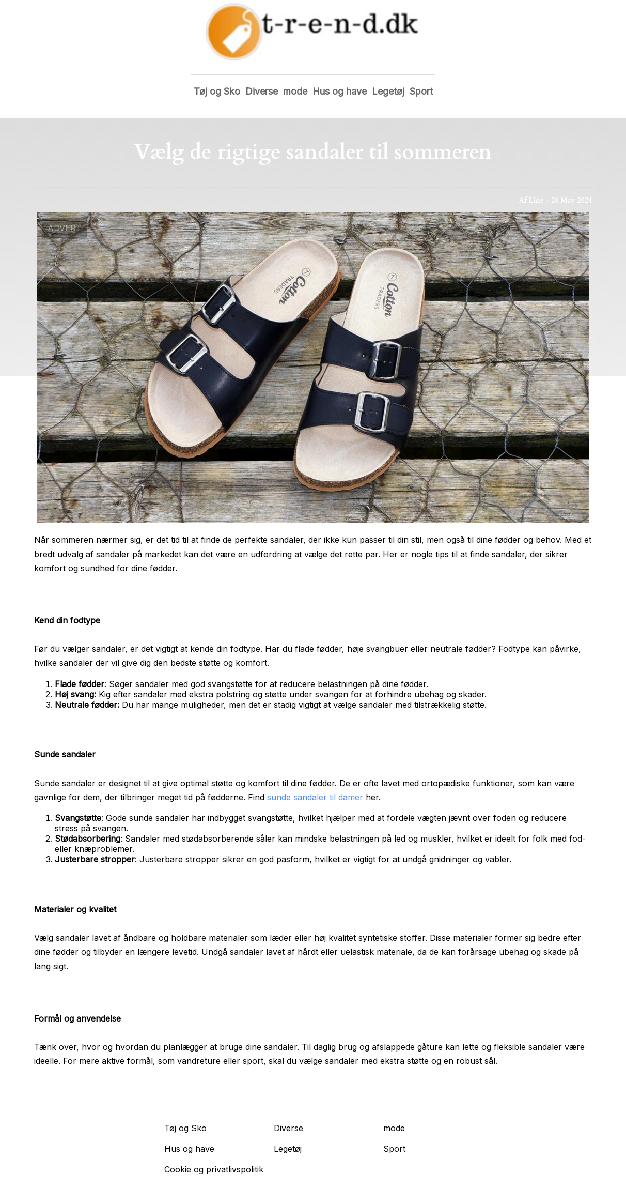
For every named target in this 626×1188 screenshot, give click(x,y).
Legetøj (388, 91)
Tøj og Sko (217, 91)
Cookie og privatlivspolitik (213, 1169)
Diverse (261, 91)
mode (295, 91)
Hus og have (339, 91)
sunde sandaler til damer (315, 797)
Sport (421, 91)
